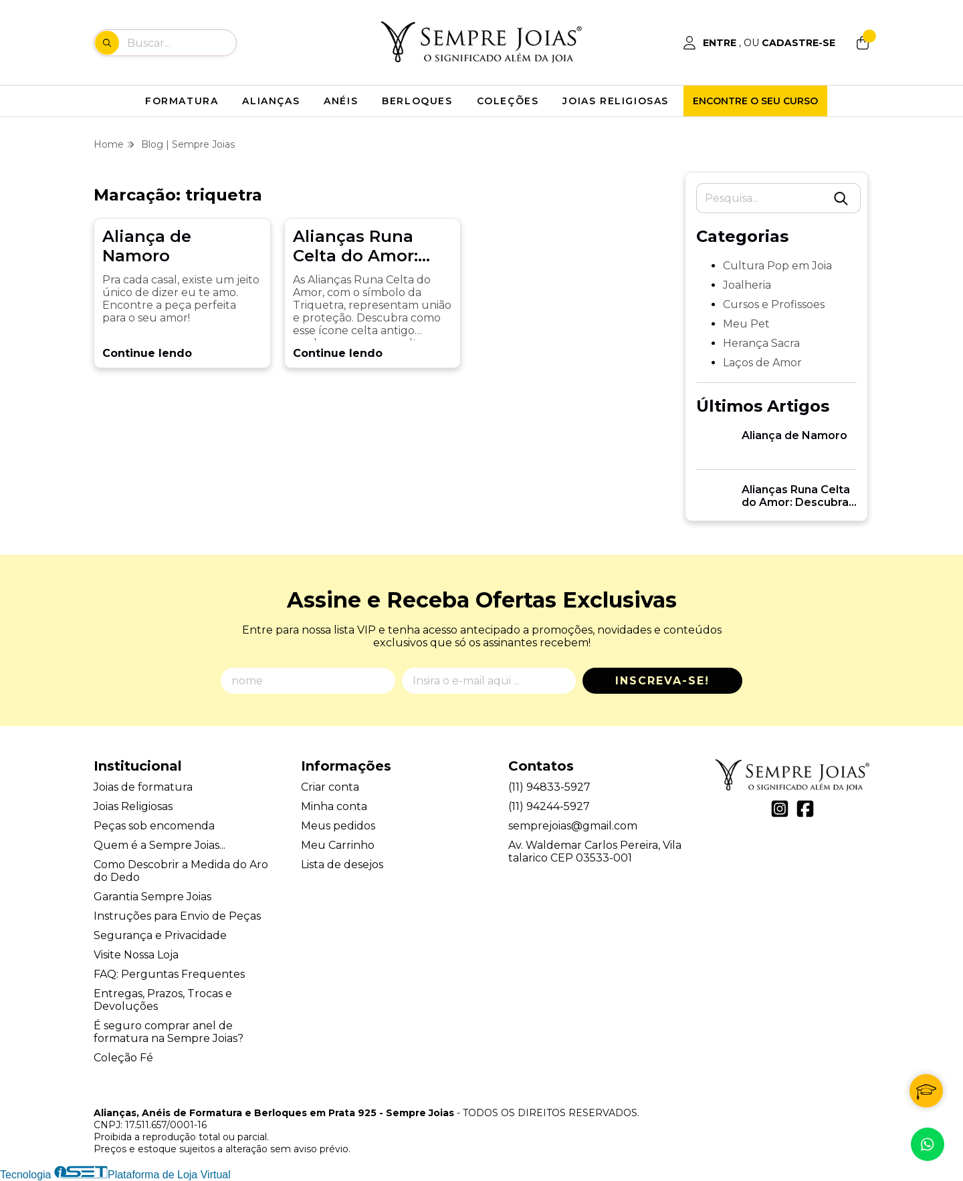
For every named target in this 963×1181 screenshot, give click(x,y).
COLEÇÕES (508, 101)
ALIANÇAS (271, 101)
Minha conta (334, 806)
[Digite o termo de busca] (181, 43)
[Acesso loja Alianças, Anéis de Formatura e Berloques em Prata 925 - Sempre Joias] (759, 43)
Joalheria (747, 285)
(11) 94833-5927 (549, 787)
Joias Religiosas (133, 806)
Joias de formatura (143, 787)
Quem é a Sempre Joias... (159, 845)
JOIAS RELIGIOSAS (615, 101)
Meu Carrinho (337, 845)
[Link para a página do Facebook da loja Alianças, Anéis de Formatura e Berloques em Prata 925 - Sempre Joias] (805, 808)
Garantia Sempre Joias (152, 896)
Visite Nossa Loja (136, 954)
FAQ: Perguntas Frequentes (169, 974)
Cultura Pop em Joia (777, 265)
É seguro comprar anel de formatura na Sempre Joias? (168, 1032)
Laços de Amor (762, 362)
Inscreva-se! (662, 680)
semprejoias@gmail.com (572, 825)
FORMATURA (181, 101)
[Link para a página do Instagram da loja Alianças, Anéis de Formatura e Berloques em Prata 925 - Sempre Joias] (779, 808)
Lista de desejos (342, 864)
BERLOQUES (417, 101)
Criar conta (330, 787)
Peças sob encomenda (154, 825)
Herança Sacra (761, 343)
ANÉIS (341, 101)
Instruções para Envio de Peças (177, 916)
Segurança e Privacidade (160, 935)
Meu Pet (746, 323)
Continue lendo (147, 353)
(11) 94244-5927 (549, 806)
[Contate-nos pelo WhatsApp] (927, 1144)
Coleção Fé (123, 1057)
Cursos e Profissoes (774, 304)
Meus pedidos (338, 825)
